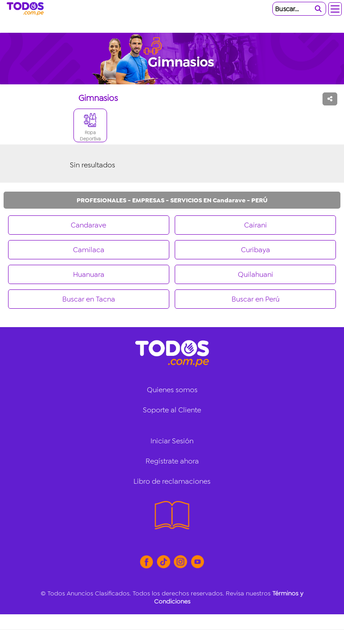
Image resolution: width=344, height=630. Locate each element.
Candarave (88, 225)
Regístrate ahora (172, 461)
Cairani (255, 225)
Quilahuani (255, 274)
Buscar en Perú (256, 299)
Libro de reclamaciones (172, 481)
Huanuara (88, 274)
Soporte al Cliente (172, 410)
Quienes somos (172, 389)
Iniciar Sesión (172, 441)
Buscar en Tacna (88, 299)
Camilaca (88, 249)
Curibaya (255, 249)
